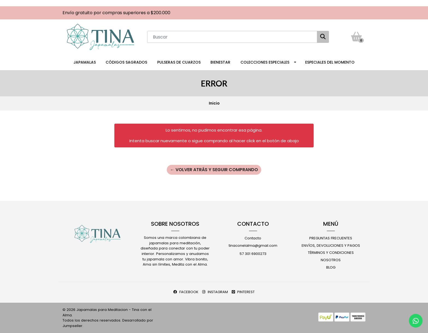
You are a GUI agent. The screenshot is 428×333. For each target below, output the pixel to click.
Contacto (253, 238)
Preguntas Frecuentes (330, 238)
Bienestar (220, 62)
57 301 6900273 (253, 253)
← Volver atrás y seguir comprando (214, 169)
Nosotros (331, 260)
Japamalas (84, 62)
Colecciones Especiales (264, 62)
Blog (330, 267)
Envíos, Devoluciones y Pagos (331, 245)
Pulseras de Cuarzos (179, 62)
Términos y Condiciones (331, 252)
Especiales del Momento (330, 62)
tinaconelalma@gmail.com (253, 245)
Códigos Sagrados (126, 62)
